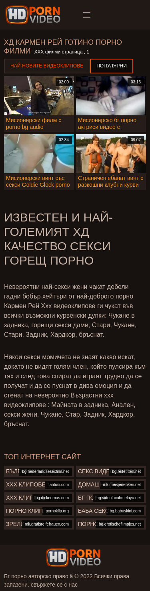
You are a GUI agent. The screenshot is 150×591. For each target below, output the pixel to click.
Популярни (111, 66)
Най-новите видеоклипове (46, 66)
